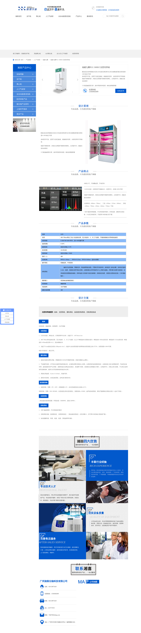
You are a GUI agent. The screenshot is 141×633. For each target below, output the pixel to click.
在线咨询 (120, 91)
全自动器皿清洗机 (64, 16)
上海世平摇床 (22, 109)
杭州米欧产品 (22, 99)
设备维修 (20, 74)
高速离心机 (37, 53)
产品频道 (29, 60)
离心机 (38, 16)
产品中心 (79, 16)
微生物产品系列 (23, 104)
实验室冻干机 (25, 53)
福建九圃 (45, 60)
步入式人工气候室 (62, 53)
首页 (22, 60)
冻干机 (29, 16)
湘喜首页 (18, 16)
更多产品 (20, 114)
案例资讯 (90, 16)
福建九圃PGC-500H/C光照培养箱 (60, 60)
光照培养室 (75, 53)
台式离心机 (48, 53)
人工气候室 (49, 16)
